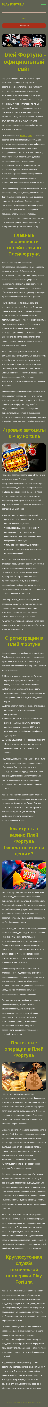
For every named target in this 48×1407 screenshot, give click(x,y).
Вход (24, 18)
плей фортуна (26, 136)
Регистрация (24, 26)
